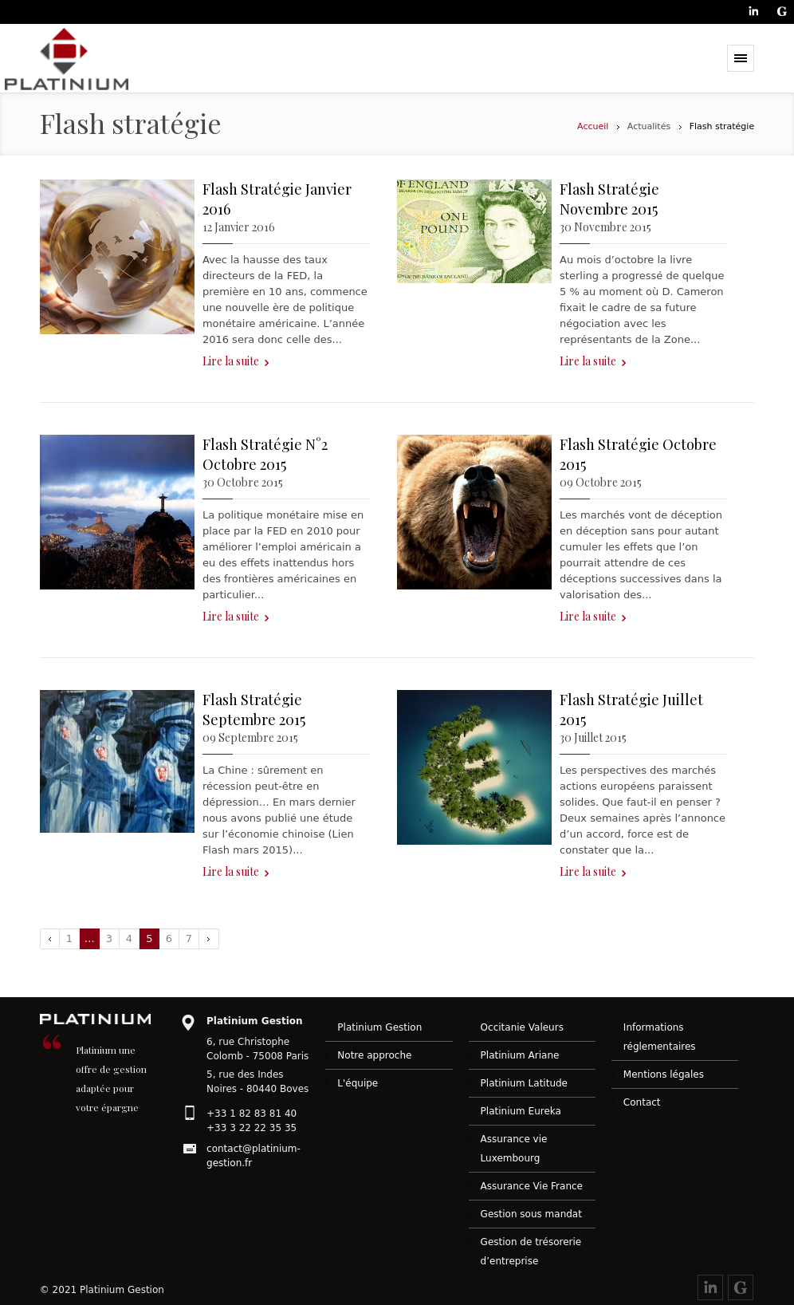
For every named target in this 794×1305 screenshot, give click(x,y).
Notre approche (374, 1055)
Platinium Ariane (520, 1055)
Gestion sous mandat (531, 1214)
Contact (642, 1102)
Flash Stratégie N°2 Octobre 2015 (265, 454)
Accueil (592, 126)
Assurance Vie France (532, 1186)
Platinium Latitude (524, 1083)
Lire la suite (230, 361)
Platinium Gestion (379, 1027)
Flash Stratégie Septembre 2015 (253, 709)
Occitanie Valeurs (522, 1027)
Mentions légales (663, 1074)
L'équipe (357, 1083)
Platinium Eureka (521, 1111)
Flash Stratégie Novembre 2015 (609, 199)
